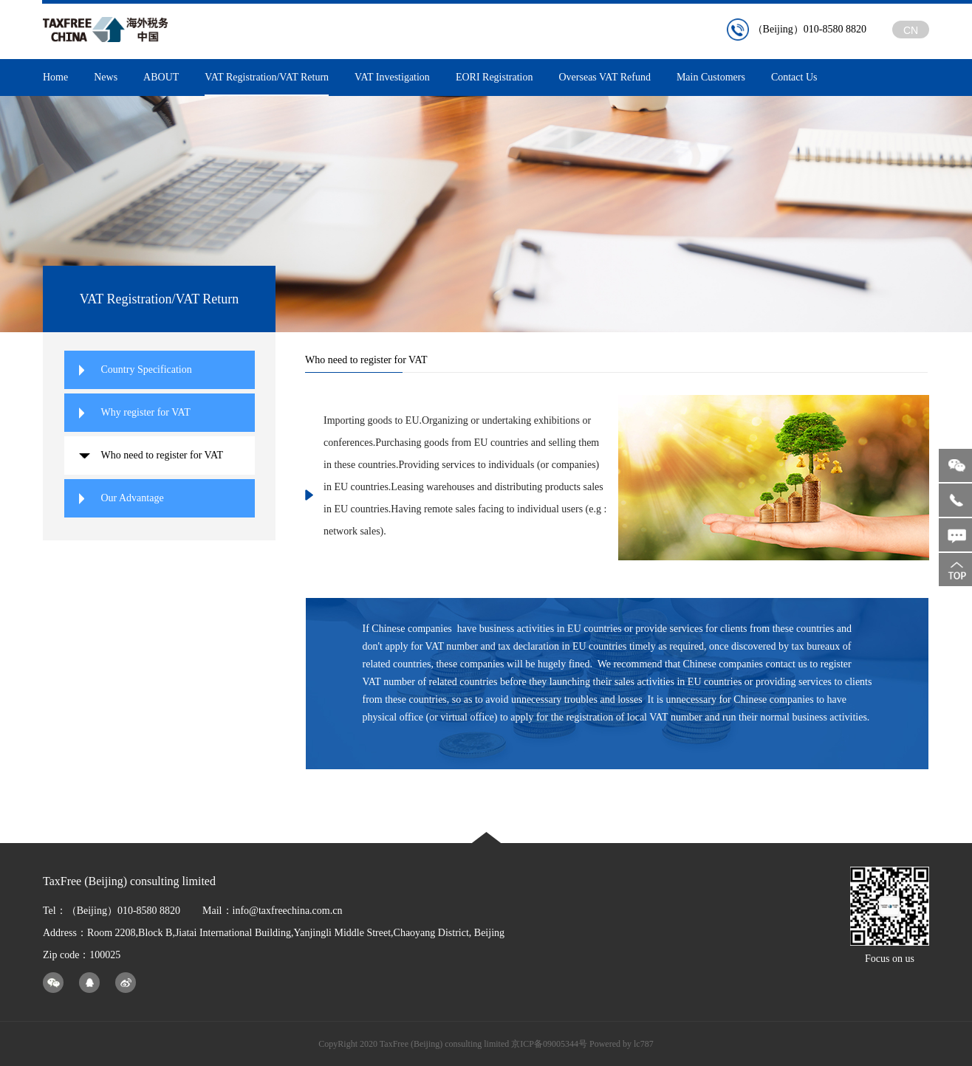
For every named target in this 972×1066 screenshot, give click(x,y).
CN (910, 30)
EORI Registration (494, 77)
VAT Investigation (392, 77)
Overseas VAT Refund (604, 77)
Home (55, 77)
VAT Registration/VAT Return (267, 84)
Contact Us (794, 77)
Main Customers (711, 77)
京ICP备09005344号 (549, 1044)
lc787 (644, 1044)
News (105, 77)
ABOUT (161, 77)
